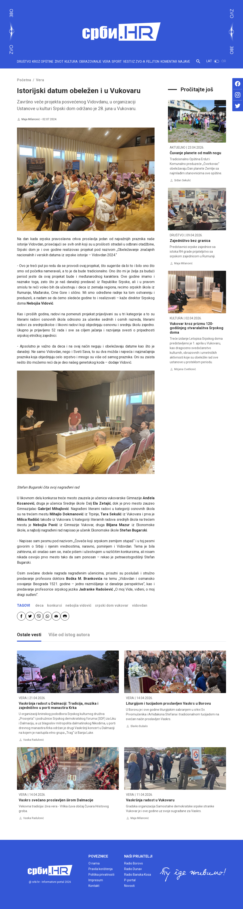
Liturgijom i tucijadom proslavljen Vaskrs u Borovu (168, 703)
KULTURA (71, 61)
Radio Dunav (133, 869)
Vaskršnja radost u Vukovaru (150, 800)
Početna (24, 80)
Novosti (129, 886)
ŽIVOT (59, 61)
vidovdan (139, 605)
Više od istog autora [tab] (69, 634)
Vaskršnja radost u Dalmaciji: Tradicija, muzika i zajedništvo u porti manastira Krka (58, 705)
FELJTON (152, 61)
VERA (107, 61)
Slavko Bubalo (139, 726)
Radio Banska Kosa (137, 874)
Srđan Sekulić (182, 180)
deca (39, 605)
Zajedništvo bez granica (190, 241)
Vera (40, 80)
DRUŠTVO (24, 61)
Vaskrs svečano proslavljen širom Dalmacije (56, 800)
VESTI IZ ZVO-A (134, 61)
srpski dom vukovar (111, 605)
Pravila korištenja (100, 869)
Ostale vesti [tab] (29, 634)
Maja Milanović (30, 119)
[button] (198, 63)
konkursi (54, 605)
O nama (94, 863)
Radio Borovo (133, 863)
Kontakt (93, 886)
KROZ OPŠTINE (42, 61)
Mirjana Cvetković (185, 369)
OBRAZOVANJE (90, 61)
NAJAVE (184, 61)
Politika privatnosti (101, 874)
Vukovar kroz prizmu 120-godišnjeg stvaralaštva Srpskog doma (196, 328)
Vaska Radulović (33, 739)
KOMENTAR (169, 61)
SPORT (117, 61)
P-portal (130, 880)
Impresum (95, 880)
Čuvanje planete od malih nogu (195, 153)
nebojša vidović (78, 605)
